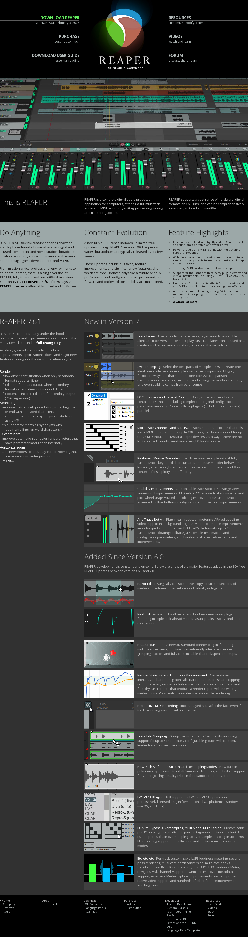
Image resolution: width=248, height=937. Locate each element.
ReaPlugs (91, 911)
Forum (212, 915)
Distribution (133, 908)
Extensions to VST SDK (181, 923)
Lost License (134, 904)
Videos (212, 908)
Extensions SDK (177, 919)
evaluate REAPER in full (31, 281)
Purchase (130, 900)
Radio (6, 911)
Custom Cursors (177, 908)
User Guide (215, 904)
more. (64, 260)
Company (9, 904)
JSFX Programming (179, 911)
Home (6, 900)
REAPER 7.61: (21, 321)
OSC (169, 926)
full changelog (48, 342)
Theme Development (181, 904)
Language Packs (95, 908)
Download (90, 900)
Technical (50, 904)
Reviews (8, 908)
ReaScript (173, 915)
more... (8, 460)
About (46, 900)
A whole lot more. (185, 302)
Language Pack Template (183, 930)
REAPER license (12, 286)
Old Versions (93, 904)
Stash (211, 911)
